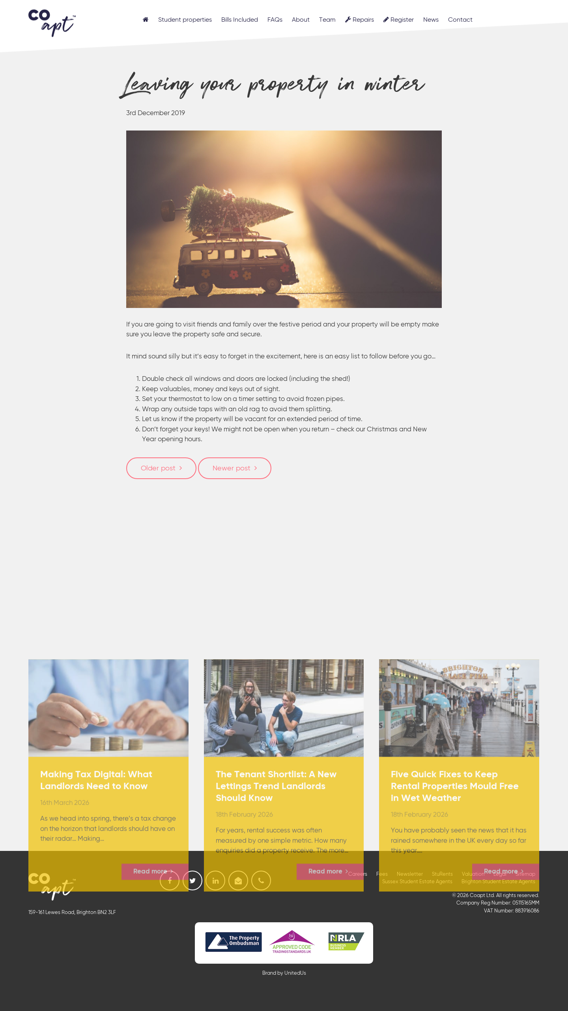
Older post (158, 468)
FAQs (274, 20)
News (431, 20)
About (301, 20)
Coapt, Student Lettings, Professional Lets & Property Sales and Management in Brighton (52, 22)
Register (398, 19)
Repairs (359, 19)
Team (327, 20)
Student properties (185, 20)
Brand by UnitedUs (284, 973)
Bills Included (239, 20)
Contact (460, 20)
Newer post (231, 468)
